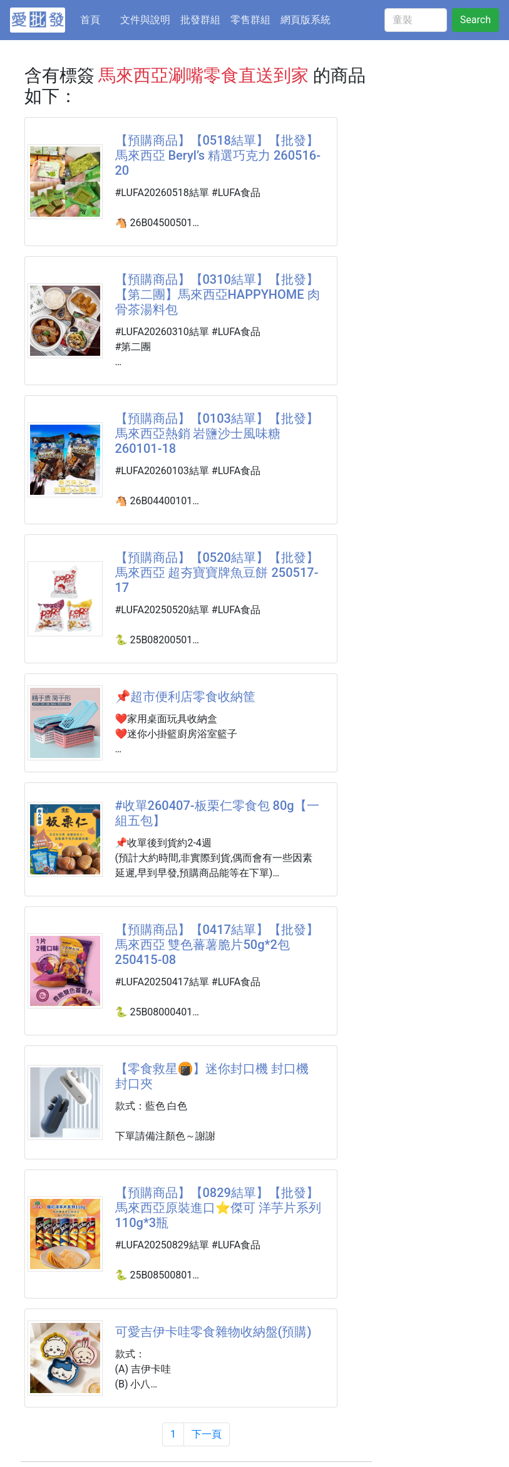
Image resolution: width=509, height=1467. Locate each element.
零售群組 (250, 20)
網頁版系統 (305, 20)
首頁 (97, 19)
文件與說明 (145, 20)
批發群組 (200, 20)
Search (475, 20)
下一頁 (207, 1434)
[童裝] (415, 20)
